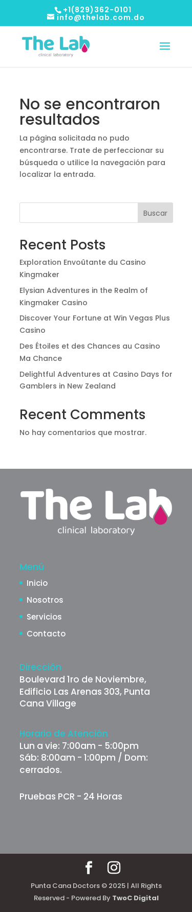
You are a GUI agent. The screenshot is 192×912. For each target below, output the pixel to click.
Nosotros (45, 600)
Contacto (46, 633)
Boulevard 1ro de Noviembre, (82, 679)
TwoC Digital (135, 898)
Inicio (37, 583)
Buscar (155, 213)
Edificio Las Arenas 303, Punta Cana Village (84, 698)
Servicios (44, 616)
